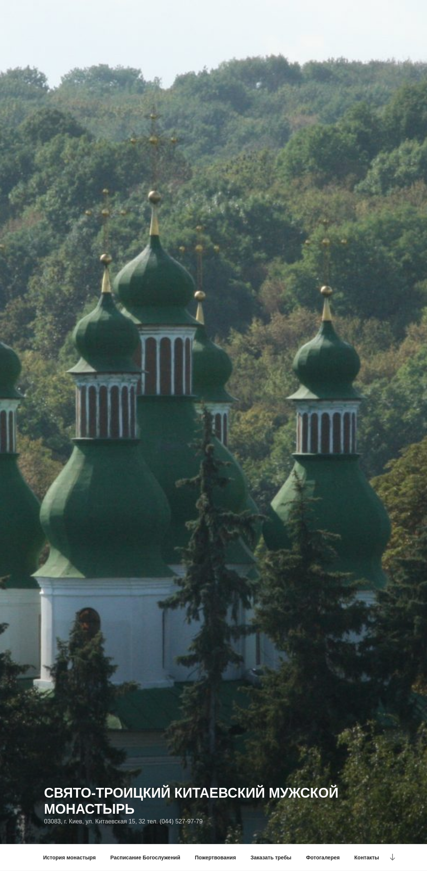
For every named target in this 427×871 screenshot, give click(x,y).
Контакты (366, 858)
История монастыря (69, 858)
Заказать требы (270, 858)
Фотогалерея (323, 858)
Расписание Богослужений (145, 858)
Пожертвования (215, 858)
